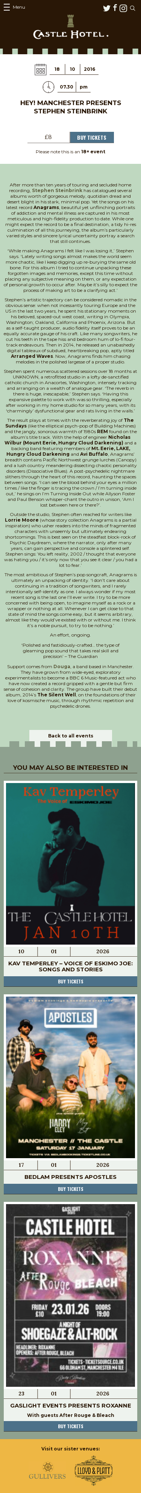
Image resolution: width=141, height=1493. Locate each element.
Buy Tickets (91, 137)
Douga (61, 666)
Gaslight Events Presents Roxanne (70, 1405)
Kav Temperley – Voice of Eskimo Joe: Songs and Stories (70, 966)
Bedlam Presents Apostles (70, 1176)
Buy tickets (70, 981)
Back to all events (70, 736)
